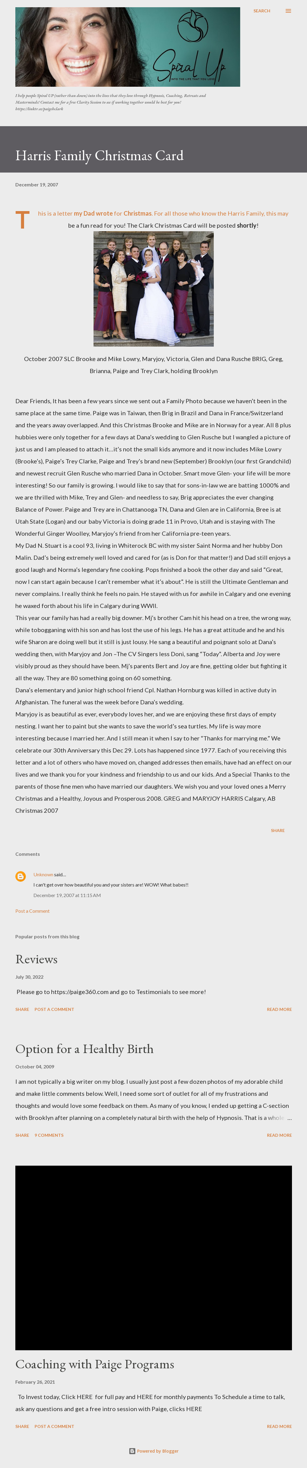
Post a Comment (32, 911)
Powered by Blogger (154, 1451)
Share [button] (278, 830)
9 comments (49, 1135)
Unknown (43, 874)
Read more (279, 1009)
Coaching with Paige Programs (94, 1363)
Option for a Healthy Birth (84, 1048)
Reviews (36, 958)
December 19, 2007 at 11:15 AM (67, 895)
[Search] (261, 10)
